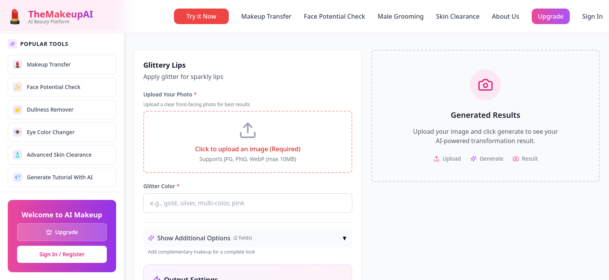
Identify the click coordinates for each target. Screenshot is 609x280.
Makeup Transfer (266, 16)
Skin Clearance (458, 16)
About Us (505, 16)
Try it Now (201, 16)
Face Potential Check (334, 16)
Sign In (592, 16)
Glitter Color (161, 186)
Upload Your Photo (170, 94)
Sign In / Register (62, 254)
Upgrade (551, 16)
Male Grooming (401, 16)
